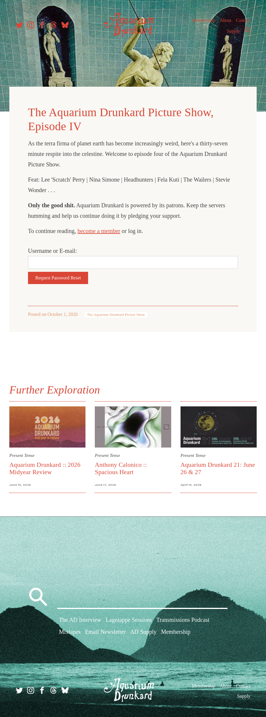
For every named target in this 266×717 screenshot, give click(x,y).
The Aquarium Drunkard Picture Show (116, 315)
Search (247, 30)
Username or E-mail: (52, 251)
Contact (243, 20)
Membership (203, 20)
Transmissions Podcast (182, 620)
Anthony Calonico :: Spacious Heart (121, 468)
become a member (99, 231)
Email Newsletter (105, 632)
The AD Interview (80, 620)
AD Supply (143, 632)
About (225, 20)
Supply (233, 31)
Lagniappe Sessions (129, 620)
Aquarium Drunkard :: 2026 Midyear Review (44, 468)
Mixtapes (69, 632)
